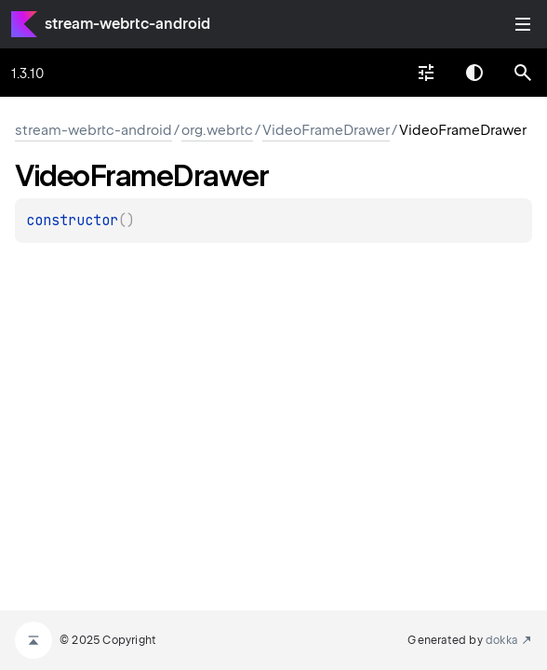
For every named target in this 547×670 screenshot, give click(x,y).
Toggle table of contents (523, 24)
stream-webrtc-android (127, 24)
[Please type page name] (523, 72)
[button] (523, 72)
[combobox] (426, 72)
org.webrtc (217, 130)
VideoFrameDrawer (326, 130)
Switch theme (474, 72)
